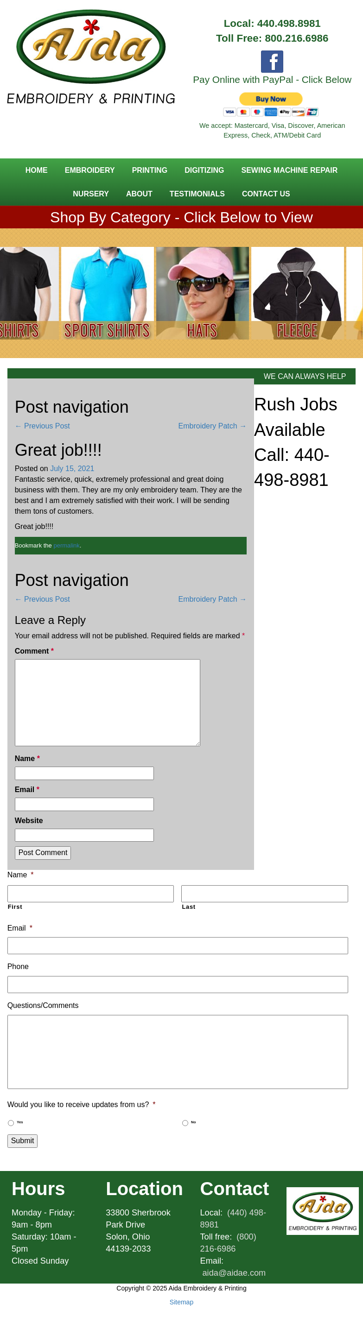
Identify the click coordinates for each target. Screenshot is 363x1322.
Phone (18, 966)
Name (27, 758)
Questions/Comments (43, 1005)
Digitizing (204, 170)
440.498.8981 (289, 23)
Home (36, 170)
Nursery (91, 194)
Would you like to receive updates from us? (81, 1104)
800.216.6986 (296, 38)
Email (27, 789)
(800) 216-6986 (228, 1242)
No (193, 1122)
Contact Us (266, 194)
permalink (66, 545)
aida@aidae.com (234, 1273)
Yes (20, 1122)
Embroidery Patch (212, 426)
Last (188, 906)
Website (29, 821)
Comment (34, 651)
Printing (149, 170)
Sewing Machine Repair (289, 170)
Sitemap (181, 1302)
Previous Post (42, 426)
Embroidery (90, 170)
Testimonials (197, 194)
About (139, 194)
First (15, 906)
